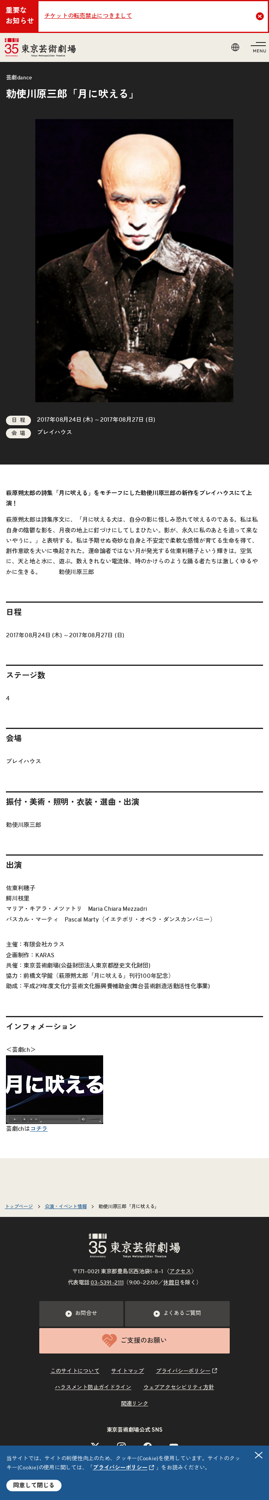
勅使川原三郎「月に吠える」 (128, 1206)
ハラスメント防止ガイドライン (93, 1387)
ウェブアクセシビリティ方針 (178, 1387)
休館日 (171, 1283)
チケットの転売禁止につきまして (88, 16)
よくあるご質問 (177, 1314)
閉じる (259, 1455)
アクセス (180, 1271)
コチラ (39, 1129)
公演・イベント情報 (66, 1206)
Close (261, 16)
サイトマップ (127, 1371)
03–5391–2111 (106, 1283)
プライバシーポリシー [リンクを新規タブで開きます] (120, 1468)
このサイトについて (75, 1371)
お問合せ (81, 1314)
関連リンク (134, 1404)
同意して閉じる (34, 1485)
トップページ (19, 1206)
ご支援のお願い (134, 1340)
